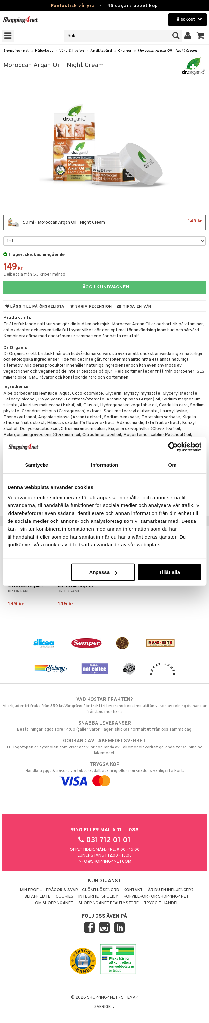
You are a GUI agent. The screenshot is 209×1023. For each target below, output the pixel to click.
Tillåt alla (169, 572)
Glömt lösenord (100, 890)
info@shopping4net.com (104, 861)
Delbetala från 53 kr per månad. (35, 274)
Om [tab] (172, 464)
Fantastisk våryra (73, 6)
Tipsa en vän (134, 306)
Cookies (64, 896)
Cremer (124, 50)
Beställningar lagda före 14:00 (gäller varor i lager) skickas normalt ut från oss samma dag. (104, 726)
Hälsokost (44, 50)
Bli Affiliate (37, 896)
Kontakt (133, 890)
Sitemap (129, 997)
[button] (200, 36)
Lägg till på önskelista (35, 306)
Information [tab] (104, 464)
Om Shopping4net (54, 903)
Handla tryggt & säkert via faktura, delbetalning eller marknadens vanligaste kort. (104, 772)
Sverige (104, 1007)
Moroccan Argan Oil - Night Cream (167, 50)
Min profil (31, 890)
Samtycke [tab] (36, 464)
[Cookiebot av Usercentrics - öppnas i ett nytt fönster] (172, 447)
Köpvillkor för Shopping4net (156, 896)
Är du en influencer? (171, 890)
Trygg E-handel (161, 903)
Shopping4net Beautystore (108, 903)
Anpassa (103, 572)
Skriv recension (91, 306)
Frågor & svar (62, 890)
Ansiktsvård (101, 50)
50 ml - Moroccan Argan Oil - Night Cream (104, 222)
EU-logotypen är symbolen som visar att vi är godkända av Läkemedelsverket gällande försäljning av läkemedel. (104, 747)
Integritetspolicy (98, 896)
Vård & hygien (71, 50)
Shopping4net (16, 50)
